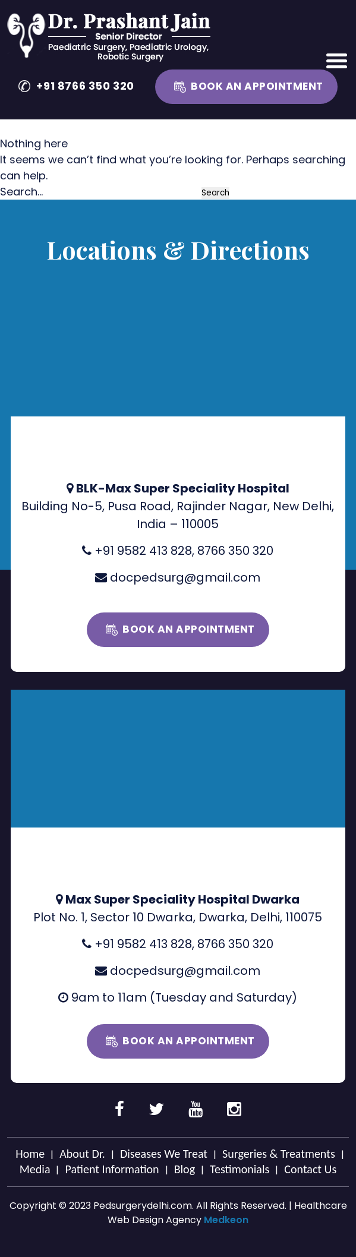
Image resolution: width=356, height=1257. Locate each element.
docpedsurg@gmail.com (185, 577)
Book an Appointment (257, 86)
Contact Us (310, 1169)
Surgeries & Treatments (278, 1154)
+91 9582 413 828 (143, 550)
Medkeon (226, 1220)
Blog (184, 1169)
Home (30, 1154)
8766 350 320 (235, 550)
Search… (21, 191)
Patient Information (112, 1169)
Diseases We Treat (163, 1154)
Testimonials (239, 1169)
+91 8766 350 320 (85, 85)
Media (35, 1169)
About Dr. (82, 1154)
